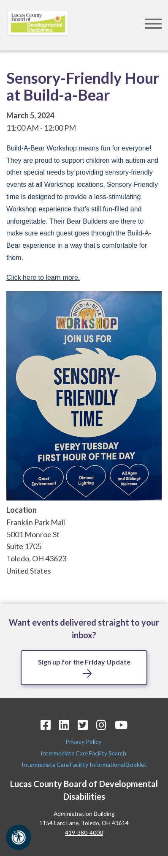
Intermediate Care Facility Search (84, 753)
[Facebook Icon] (46, 725)
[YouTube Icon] (121, 725)
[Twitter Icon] (83, 725)
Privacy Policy (84, 741)
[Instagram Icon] (101, 725)
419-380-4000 (84, 832)
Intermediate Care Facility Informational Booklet (84, 764)
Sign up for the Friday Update (84, 662)
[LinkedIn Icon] (64, 725)
